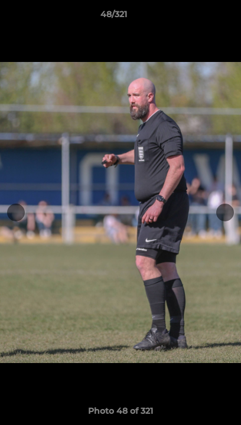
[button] (198, 17)
